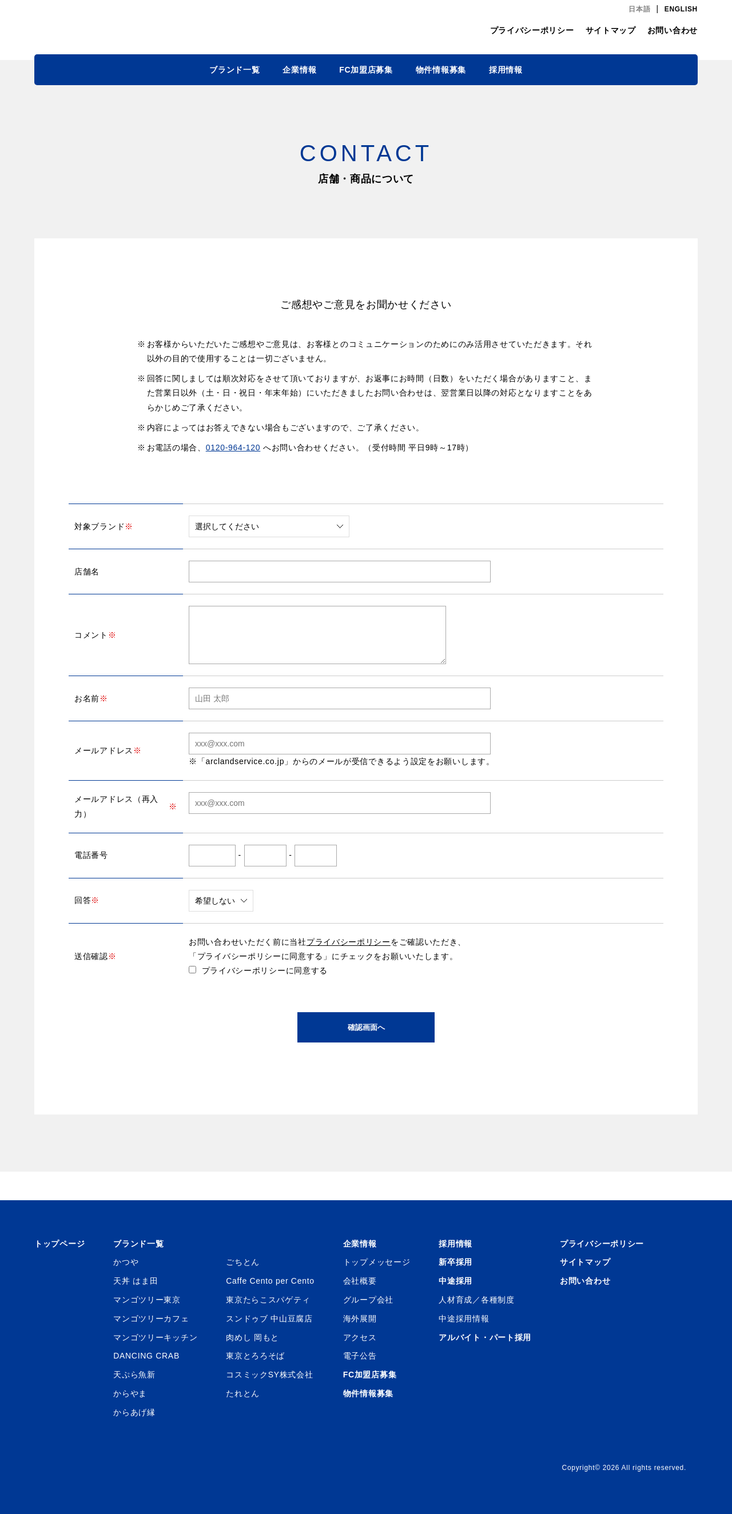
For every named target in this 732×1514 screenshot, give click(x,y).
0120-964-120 (233, 447)
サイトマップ (611, 30)
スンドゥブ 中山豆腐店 (269, 1318)
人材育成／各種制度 (476, 1299)
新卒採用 (455, 1262)
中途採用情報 (464, 1318)
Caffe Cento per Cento (270, 1280)
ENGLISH (681, 9)
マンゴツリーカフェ (151, 1318)
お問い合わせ (672, 30)
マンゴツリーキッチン (155, 1337)
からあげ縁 (134, 1412)
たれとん (243, 1393)
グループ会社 (368, 1299)
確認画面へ (366, 1027)
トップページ (59, 1243)
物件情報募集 (441, 69)
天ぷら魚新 (134, 1374)
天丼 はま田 (135, 1280)
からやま (130, 1393)
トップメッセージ (377, 1262)
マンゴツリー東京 (147, 1299)
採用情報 (506, 69)
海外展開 (360, 1318)
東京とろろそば (255, 1355)
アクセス (360, 1337)
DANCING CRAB (146, 1355)
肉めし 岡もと (252, 1337)
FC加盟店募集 (366, 69)
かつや (125, 1262)
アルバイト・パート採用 (485, 1337)
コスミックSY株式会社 (269, 1374)
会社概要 (360, 1280)
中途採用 (455, 1280)
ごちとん (243, 1262)
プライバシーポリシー (532, 30)
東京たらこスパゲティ (268, 1299)
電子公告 (360, 1355)
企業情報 (299, 69)
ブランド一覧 (234, 69)
